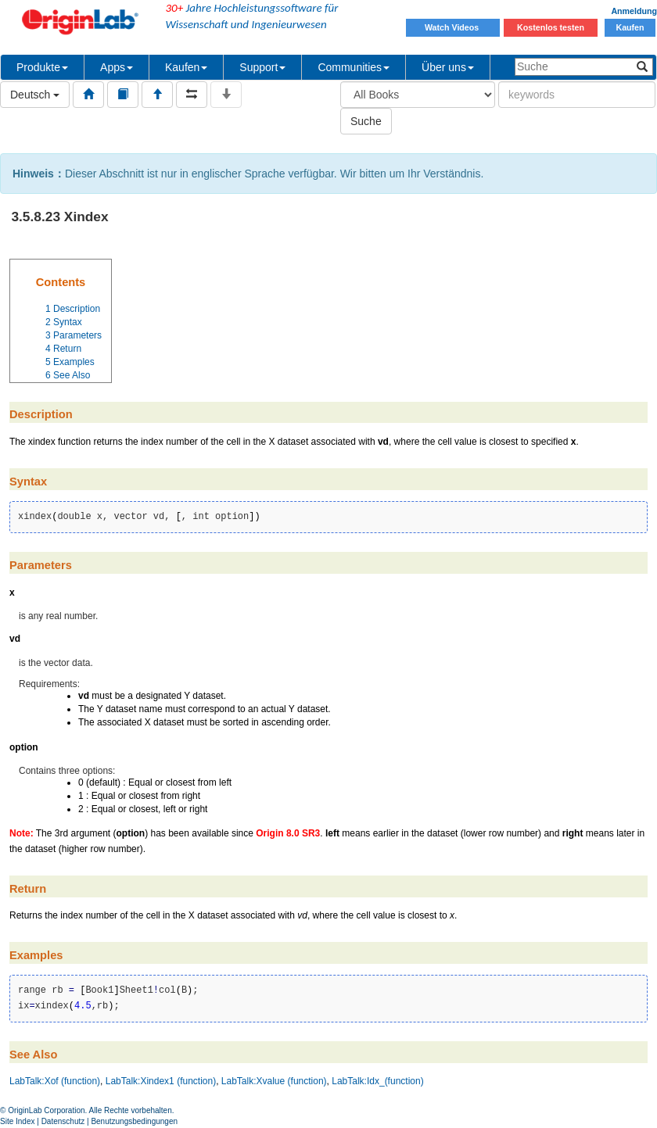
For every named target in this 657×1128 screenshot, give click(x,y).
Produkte (42, 67)
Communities (354, 67)
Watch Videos (453, 27)
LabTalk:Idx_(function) (377, 1081)
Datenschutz (63, 1121)
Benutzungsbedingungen (134, 1121)
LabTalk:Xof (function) (54, 1081)
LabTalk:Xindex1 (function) (161, 1081)
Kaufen (630, 27)
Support (262, 67)
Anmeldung (634, 11)
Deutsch (34, 94)
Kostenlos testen (550, 27)
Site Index (17, 1121)
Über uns (448, 67)
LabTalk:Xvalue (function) (274, 1081)
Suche (366, 121)
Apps (116, 67)
